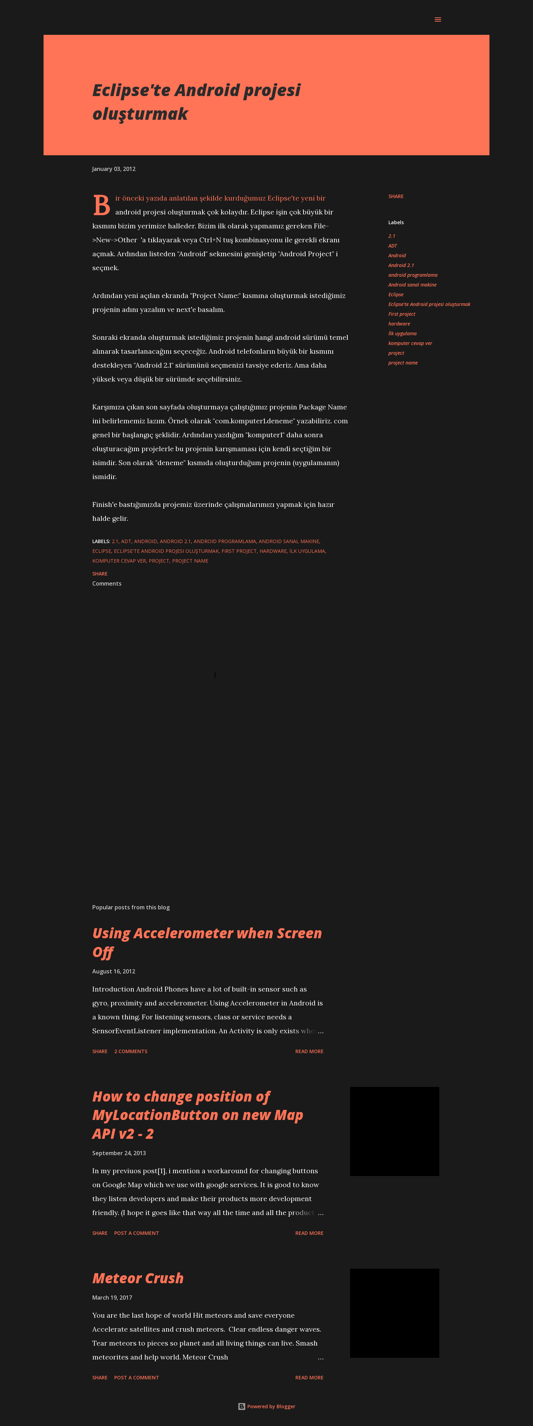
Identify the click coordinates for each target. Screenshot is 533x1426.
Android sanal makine (412, 284)
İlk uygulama (402, 333)
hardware (399, 323)
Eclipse (395, 294)
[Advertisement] (210, 816)
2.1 (391, 236)
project (396, 353)
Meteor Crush (138, 1277)
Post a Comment (136, 1233)
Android (397, 255)
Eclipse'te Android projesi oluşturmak (429, 304)
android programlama (413, 275)
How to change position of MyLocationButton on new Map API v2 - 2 (197, 1115)
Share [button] (396, 196)
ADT (392, 245)
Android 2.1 (401, 265)
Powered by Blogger (266, 1406)
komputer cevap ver (410, 343)
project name (403, 362)
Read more (309, 1051)
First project (401, 314)
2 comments (130, 1051)
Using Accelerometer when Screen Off (207, 942)
